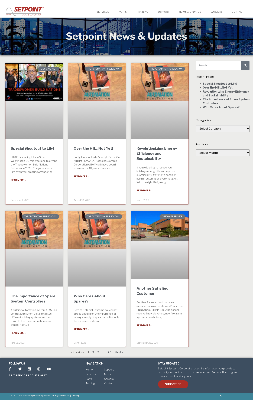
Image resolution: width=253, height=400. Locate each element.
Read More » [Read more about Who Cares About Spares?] (81, 329)
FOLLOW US (17, 363)
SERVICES (103, 11)
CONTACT (238, 11)
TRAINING (142, 11)
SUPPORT (164, 11)
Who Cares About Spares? (221, 107)
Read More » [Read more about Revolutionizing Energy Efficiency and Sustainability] (144, 190)
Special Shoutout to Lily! (32, 148)
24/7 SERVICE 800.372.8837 (28, 375)
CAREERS (216, 11)
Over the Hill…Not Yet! (93, 148)
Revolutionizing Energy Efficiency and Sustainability (157, 153)
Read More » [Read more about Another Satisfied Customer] (144, 325)
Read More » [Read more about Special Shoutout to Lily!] (18, 180)
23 (109, 352)
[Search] (245, 65)
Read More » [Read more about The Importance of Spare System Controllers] (18, 333)
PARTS (122, 11)
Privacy (75, 395)
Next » (119, 352)
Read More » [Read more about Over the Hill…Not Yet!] (81, 176)
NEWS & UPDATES (190, 11)
